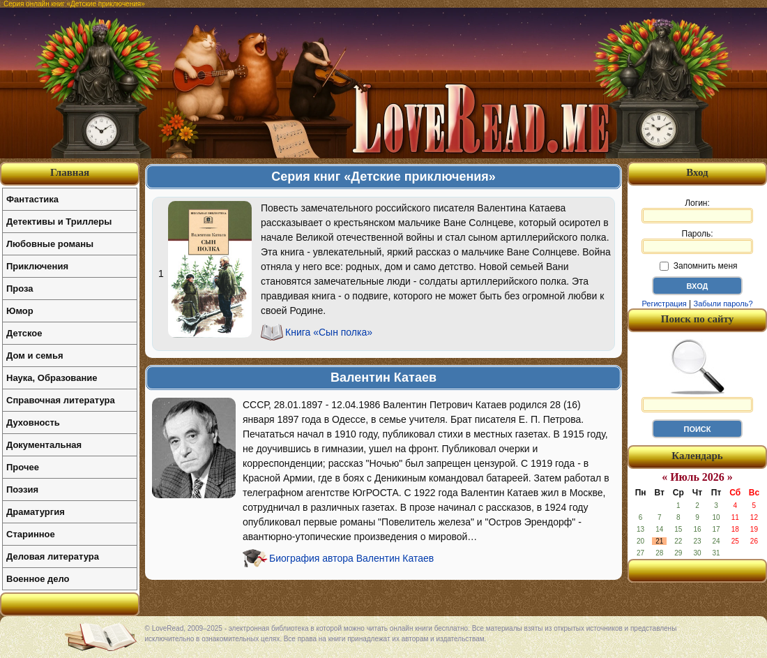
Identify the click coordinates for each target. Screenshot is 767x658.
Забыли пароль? (723, 303)
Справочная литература (60, 400)
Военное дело (38, 579)
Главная (69, 172)
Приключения (37, 266)
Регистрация (663, 303)
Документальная (44, 445)
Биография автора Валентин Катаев (351, 558)
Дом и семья (34, 355)
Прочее (22, 467)
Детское (24, 333)
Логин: (697, 210)
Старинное (30, 534)
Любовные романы (49, 244)
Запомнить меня (698, 266)
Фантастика (32, 199)
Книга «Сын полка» (328, 332)
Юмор (19, 311)
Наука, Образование (51, 378)
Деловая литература (52, 556)
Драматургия (35, 512)
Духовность (33, 422)
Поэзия (22, 489)
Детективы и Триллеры (59, 221)
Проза (19, 288)
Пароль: (697, 241)
